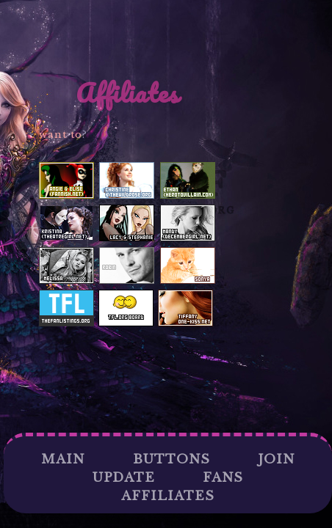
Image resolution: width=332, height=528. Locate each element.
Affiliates (167, 496)
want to (60, 134)
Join (276, 459)
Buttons (171, 459)
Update (124, 477)
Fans (223, 477)
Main (62, 459)
